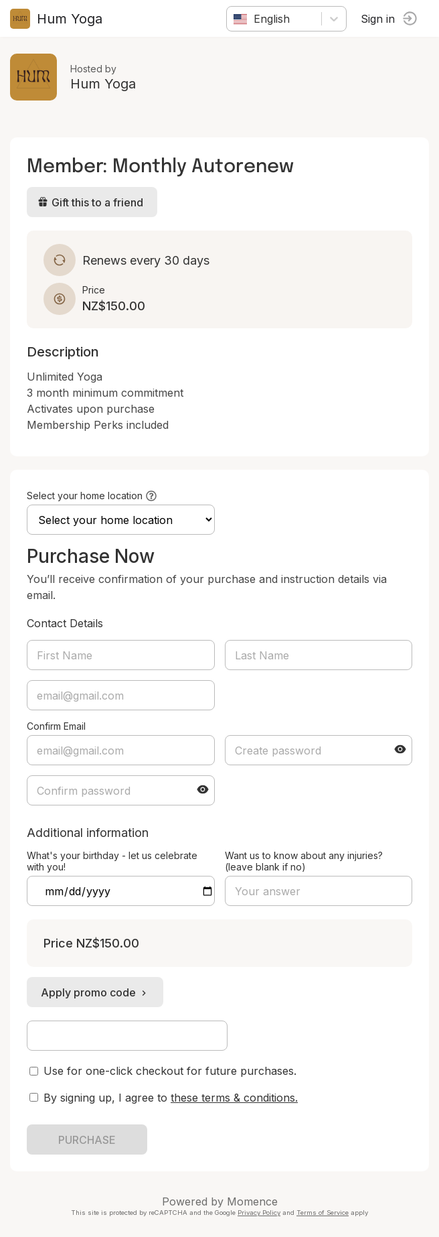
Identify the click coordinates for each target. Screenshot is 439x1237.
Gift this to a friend (90, 202)
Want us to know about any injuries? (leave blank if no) (304, 861)
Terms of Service (322, 1212)
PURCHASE (87, 1140)
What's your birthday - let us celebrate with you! (112, 861)
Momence (252, 1201)
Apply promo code (95, 992)
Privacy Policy (259, 1212)
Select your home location (85, 495)
